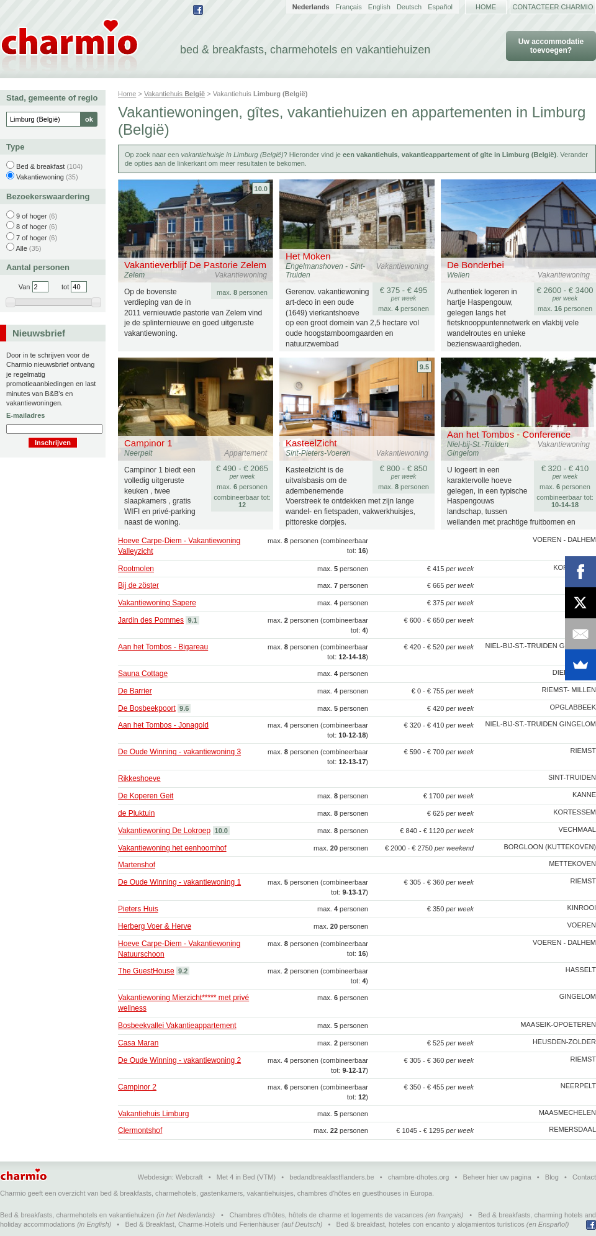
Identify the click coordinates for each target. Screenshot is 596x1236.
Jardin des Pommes (151, 620)
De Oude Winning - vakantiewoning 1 (179, 882)
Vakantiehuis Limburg (153, 1113)
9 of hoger (31, 216)
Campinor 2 (137, 1087)
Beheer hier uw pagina (497, 1177)
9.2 (182, 971)
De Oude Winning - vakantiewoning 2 (179, 1060)
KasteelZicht (311, 443)
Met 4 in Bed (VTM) (246, 1177)
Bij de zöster (138, 585)
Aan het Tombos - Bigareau (163, 647)
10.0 (261, 188)
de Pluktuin (136, 813)
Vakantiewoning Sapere (157, 602)
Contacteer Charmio (553, 7)
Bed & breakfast (40, 166)
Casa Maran (138, 1043)
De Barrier (135, 691)
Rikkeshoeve (139, 778)
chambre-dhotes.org (418, 1177)
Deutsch (409, 7)
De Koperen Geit (145, 796)
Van (24, 287)
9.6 (184, 708)
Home (486, 7)
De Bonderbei (475, 264)
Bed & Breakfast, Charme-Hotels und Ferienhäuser (202, 1224)
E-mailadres (25, 415)
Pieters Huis (138, 908)
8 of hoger (31, 226)
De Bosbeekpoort (147, 708)
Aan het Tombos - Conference (509, 434)
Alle (21, 248)
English (379, 7)
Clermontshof (140, 1130)
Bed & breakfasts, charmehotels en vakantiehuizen (77, 1215)
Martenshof (136, 864)
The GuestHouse (146, 971)
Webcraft (189, 1177)
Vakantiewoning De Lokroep (164, 830)
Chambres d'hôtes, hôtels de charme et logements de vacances (326, 1215)
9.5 (424, 367)
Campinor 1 (148, 443)
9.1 (192, 620)
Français (349, 7)
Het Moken (308, 256)
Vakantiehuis (174, 93)
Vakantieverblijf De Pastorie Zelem (195, 264)
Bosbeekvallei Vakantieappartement (177, 1025)
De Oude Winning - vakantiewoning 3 (179, 751)
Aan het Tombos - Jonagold (163, 725)
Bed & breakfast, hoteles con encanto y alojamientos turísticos (430, 1224)
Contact (584, 1177)
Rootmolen (136, 568)
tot (65, 287)
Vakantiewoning (40, 177)
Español (440, 7)
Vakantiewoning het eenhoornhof (172, 848)
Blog (552, 1177)
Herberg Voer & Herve (154, 926)
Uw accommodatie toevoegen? (551, 46)
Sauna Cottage (143, 673)
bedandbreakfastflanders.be (331, 1177)
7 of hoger (31, 237)
